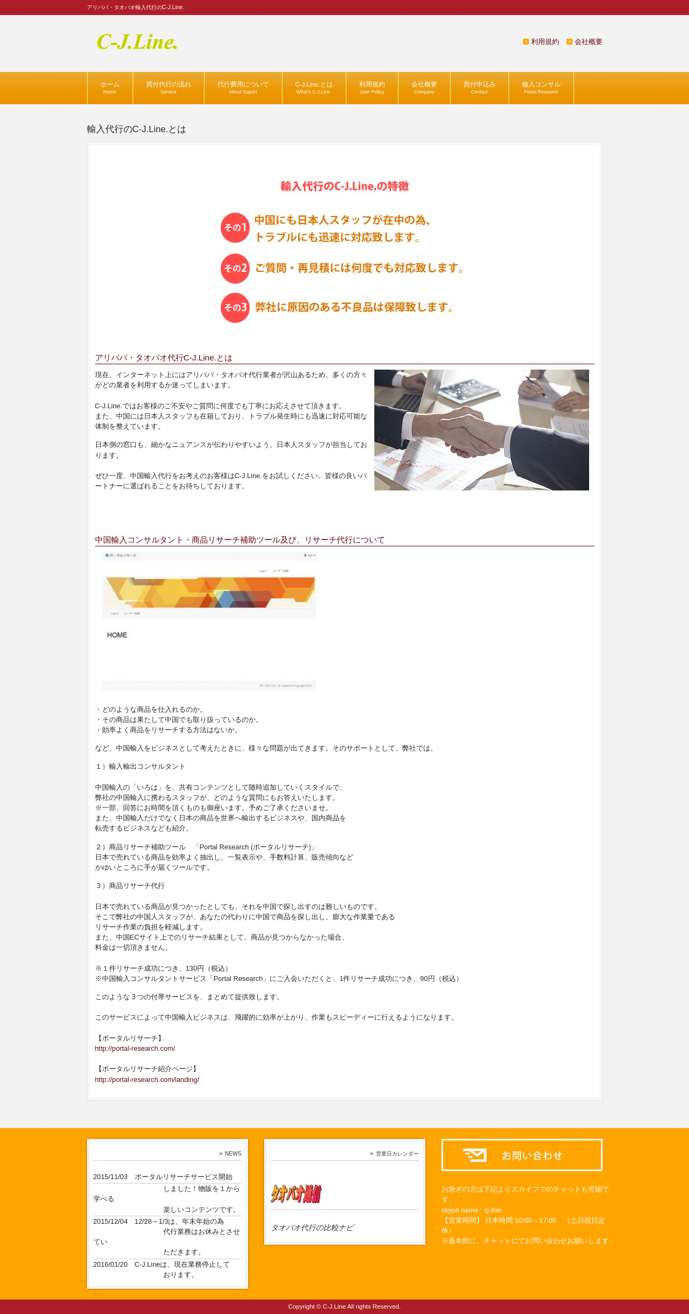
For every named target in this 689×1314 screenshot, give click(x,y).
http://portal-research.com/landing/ (147, 1079)
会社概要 (589, 42)
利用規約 (545, 42)
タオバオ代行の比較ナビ (312, 1227)
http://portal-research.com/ (135, 1048)
